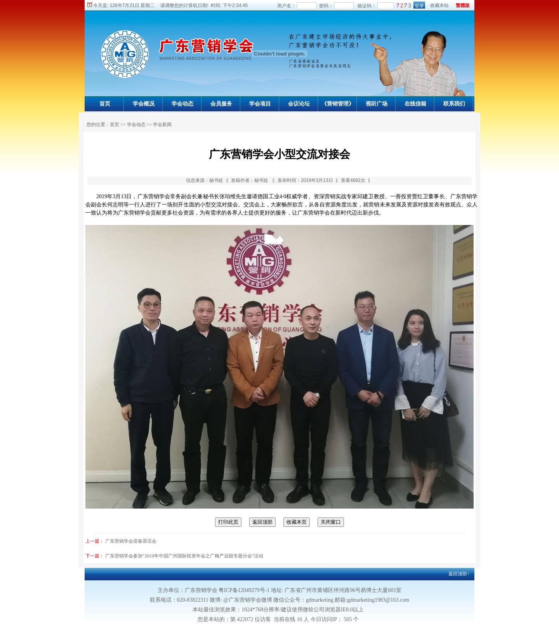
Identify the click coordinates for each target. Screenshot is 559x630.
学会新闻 (162, 124)
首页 (104, 104)
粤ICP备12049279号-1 (244, 590)
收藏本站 (439, 5)
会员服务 (221, 104)
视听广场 (376, 104)
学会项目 (260, 104)
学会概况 (144, 104)
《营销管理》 (337, 104)
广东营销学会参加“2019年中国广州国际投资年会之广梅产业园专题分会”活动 (184, 556)
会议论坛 (299, 104)
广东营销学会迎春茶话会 (130, 541)
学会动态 (182, 104)
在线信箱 (415, 104)
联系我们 (454, 104)
